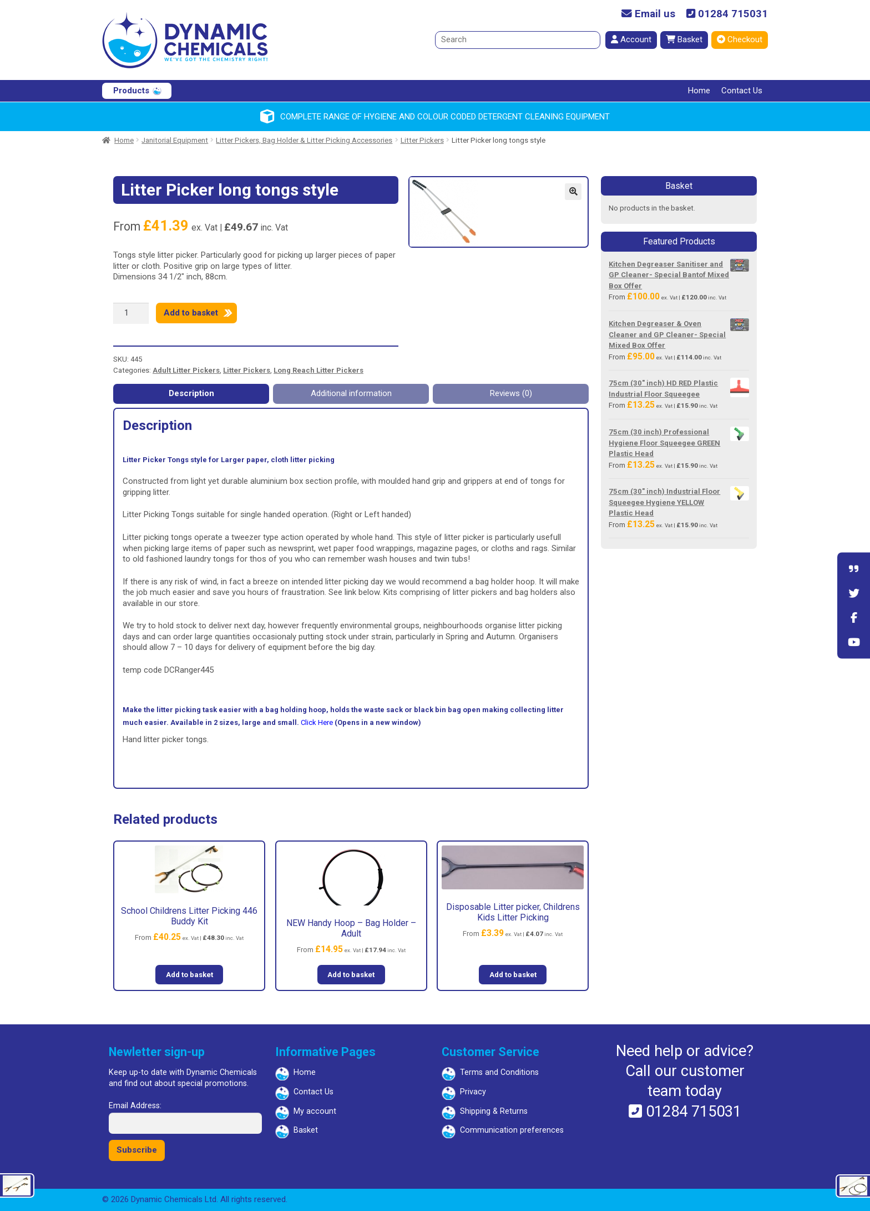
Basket (684, 39)
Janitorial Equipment (174, 140)
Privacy (473, 1092)
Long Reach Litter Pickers (318, 370)
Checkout (739, 39)
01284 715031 (727, 14)
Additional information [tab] (351, 393)
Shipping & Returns (494, 1111)
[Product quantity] (131, 313)
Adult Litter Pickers (186, 370)
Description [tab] (191, 393)
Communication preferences (512, 1130)
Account (631, 39)
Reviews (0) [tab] (511, 393)
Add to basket (191, 313)
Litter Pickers (422, 140)
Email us (648, 14)
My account (315, 1111)
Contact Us (741, 91)
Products (131, 91)
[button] (573, 191)
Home (699, 91)
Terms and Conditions (499, 1072)
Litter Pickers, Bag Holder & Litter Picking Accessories (304, 140)
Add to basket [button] (189, 974)
